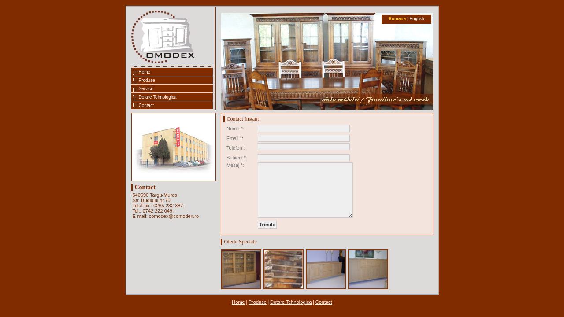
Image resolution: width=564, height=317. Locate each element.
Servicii (146, 88)
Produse (147, 80)
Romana (397, 18)
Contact (146, 105)
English (416, 18)
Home (145, 72)
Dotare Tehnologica (158, 97)
